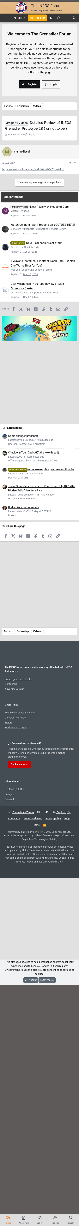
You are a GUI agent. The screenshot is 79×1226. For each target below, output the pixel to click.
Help (67, 1056)
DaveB (14, 484)
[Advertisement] (38, 62)
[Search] (74, 18)
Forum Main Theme (21, 1049)
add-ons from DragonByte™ (48, 1073)
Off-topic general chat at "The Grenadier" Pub (33, 698)
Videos (25, 448)
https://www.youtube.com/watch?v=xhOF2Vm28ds (33, 327)
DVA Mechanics (19, 530)
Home (36, 1062)
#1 (75, 321)
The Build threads (29, 484)
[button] (58, 18)
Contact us (11, 921)
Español (9, 1036)
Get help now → (19, 1002)
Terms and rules (33, 1056)
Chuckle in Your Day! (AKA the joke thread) (33, 690)
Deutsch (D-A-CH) (18, 715)
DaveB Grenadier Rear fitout (44, 480)
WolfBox (15, 507)
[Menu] (5, 17)
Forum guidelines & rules (19, 916)
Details (53, 1076)
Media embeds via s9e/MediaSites (45, 1099)
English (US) (62, 1049)
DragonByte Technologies (35, 1076)
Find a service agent (16, 965)
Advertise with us (14, 926)
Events (8, 960)
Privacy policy (53, 1056)
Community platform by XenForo (39, 1069)
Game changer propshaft (23, 673)
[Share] (69, 321)
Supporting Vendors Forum (51, 466)
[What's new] (66, 18)
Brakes (12, 752)
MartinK (14, 448)
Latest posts (14, 665)
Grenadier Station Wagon (22, 736)
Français (9, 1031)
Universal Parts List (16, 955)
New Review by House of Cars (49, 444)
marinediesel (15, 215)
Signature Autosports (22, 466)
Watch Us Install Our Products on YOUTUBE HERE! (42, 462)
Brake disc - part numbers (23, 744)
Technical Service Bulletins (20, 950)
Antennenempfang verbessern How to (41, 706)
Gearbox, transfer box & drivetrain (26, 681)
